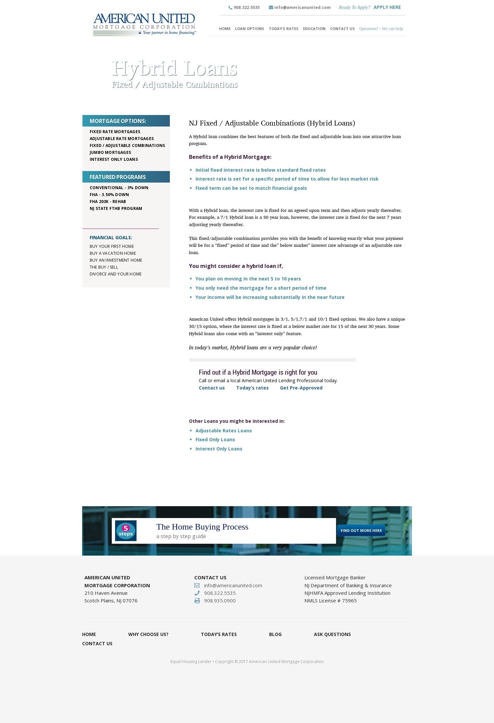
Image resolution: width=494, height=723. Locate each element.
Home (225, 28)
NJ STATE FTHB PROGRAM (116, 208)
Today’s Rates (219, 634)
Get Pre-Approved (301, 388)
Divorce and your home (115, 274)
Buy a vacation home (113, 253)
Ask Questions (332, 634)
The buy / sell (104, 267)
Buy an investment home (116, 260)
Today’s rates (252, 388)
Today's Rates (283, 28)
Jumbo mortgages (110, 152)
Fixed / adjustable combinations (127, 145)
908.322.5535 (247, 7)
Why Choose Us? (148, 634)
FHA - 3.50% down (109, 194)
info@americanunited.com (302, 7)
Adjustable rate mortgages (122, 138)
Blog (275, 634)
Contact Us (342, 28)
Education (314, 28)
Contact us (212, 388)
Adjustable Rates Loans (224, 430)
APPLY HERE (387, 7)
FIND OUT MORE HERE (361, 530)
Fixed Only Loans (215, 439)
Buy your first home (112, 246)
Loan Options (249, 28)
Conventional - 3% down (119, 187)
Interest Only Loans (219, 449)
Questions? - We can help (381, 28)
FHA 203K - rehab (108, 201)
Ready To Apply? (354, 7)
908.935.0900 (220, 600)
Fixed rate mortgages (115, 131)
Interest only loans (114, 159)
